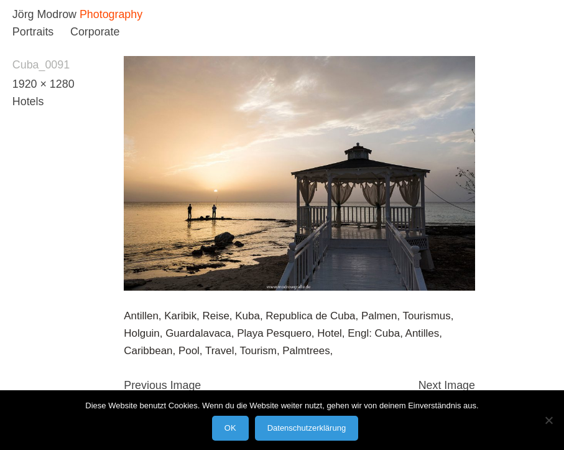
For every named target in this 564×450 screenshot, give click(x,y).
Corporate (94, 32)
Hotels (28, 101)
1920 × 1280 (43, 84)
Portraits (32, 32)
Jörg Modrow (44, 14)
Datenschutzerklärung (306, 428)
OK (230, 428)
